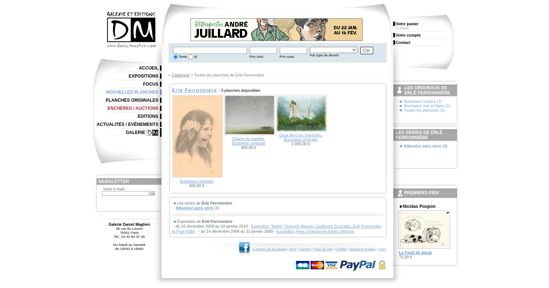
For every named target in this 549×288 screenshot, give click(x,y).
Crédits (340, 249)
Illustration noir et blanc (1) (427, 106)
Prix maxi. (287, 57)
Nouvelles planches (132, 92)
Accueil (148, 68)
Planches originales (131, 100)
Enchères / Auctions (133, 108)
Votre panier (407, 24)
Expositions (143, 76)
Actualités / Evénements (128, 124)
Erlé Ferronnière (194, 90)
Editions (148, 116)
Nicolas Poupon (419, 206)
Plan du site (323, 249)
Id (195, 57)
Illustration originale (196, 181)
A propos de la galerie (269, 249)
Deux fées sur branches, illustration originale (300, 137)
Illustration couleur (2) (423, 101)
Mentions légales (362, 249)
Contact (305, 249)
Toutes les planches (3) (424, 110)
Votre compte (408, 35)
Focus (151, 84)
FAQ (292, 249)
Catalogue (181, 75)
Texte (182, 57)
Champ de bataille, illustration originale (249, 140)
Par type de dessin (324, 55)
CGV (382, 249)
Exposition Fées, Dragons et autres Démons (315, 231)
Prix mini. (257, 57)
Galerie (135, 132)
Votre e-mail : (115, 189)
